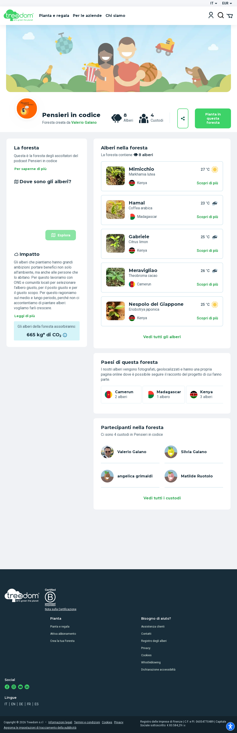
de (21, 704)
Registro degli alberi (154, 641)
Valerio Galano (84, 122)
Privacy (145, 648)
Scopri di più (207, 183)
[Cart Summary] (229, 15)
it (6, 704)
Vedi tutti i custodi (162, 498)
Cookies (146, 655)
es (37, 704)
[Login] (211, 15)
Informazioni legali (60, 722)
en (13, 704)
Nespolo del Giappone (156, 304)
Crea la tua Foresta (62, 641)
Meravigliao (143, 270)
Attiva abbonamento (63, 633)
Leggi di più (24, 316)
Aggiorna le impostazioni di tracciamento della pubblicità (40, 727)
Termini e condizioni (87, 722)
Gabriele (139, 236)
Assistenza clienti (153, 626)
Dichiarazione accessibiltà (158, 669)
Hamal (137, 203)
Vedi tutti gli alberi (162, 337)
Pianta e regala (59, 626)
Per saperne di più (30, 169)
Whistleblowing (151, 662)
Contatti (146, 633)
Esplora (60, 235)
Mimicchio (141, 169)
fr (29, 704)
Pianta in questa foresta (213, 118)
